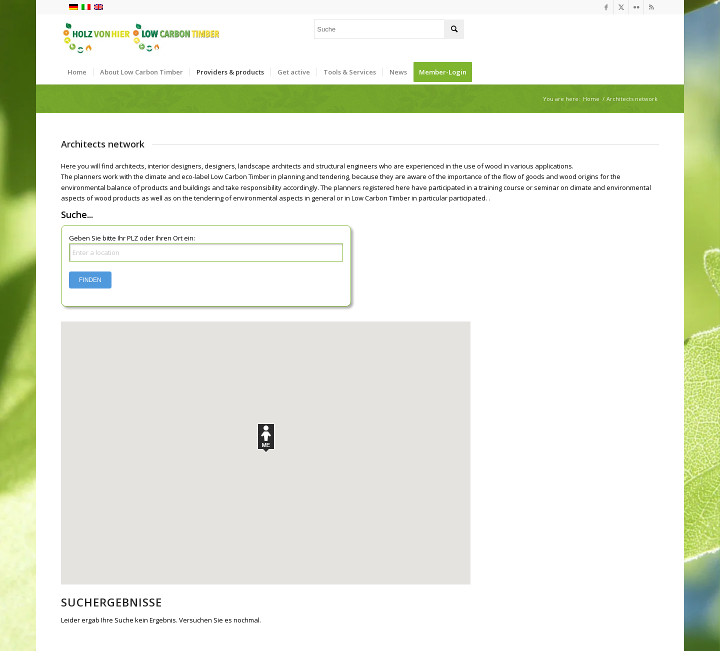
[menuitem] (77, 72)
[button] (266, 438)
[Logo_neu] (140, 37)
